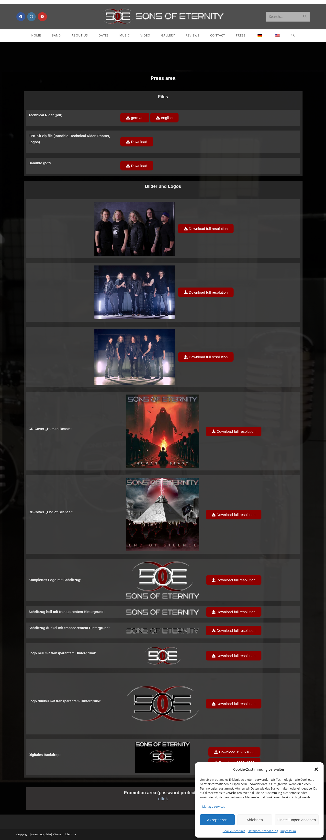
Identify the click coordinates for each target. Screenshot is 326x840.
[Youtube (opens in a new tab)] (42, 16)
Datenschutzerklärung (263, 831)
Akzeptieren (217, 819)
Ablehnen (255, 819)
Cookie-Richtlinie (234, 831)
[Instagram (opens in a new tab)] (31, 16)
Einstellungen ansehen (296, 819)
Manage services (213, 806)
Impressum (288, 831)
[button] (316, 769)
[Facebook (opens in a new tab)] (20, 16)
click (163, 798)
